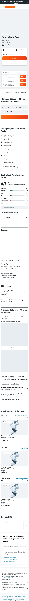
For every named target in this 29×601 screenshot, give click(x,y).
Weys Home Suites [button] (6, 436)
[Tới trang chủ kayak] (10, 7)
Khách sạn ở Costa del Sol (8, 599)
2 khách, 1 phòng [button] (8, 54)
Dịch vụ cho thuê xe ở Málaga (11, 559)
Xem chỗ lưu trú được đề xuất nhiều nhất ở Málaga (21, 479)
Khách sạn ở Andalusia (19, 598)
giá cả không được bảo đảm (8, 577)
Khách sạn (12, 596)
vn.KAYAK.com (5, 596)
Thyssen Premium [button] (5, 499)
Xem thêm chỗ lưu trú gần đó (21, 416)
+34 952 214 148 (6, 42)
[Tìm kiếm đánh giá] (15, 208)
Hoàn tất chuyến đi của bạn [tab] (10, 546)
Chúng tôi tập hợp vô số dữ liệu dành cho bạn (15, 585)
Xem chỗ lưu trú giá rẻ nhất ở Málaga (22, 447)
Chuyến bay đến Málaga (10, 557)
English (16, 3)
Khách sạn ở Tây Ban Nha (8, 598)
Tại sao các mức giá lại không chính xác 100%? (15, 588)
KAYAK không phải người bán (15, 582)
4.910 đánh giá (10, 45)
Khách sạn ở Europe (20, 596)
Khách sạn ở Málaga (9, 561)
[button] (27, 2)
